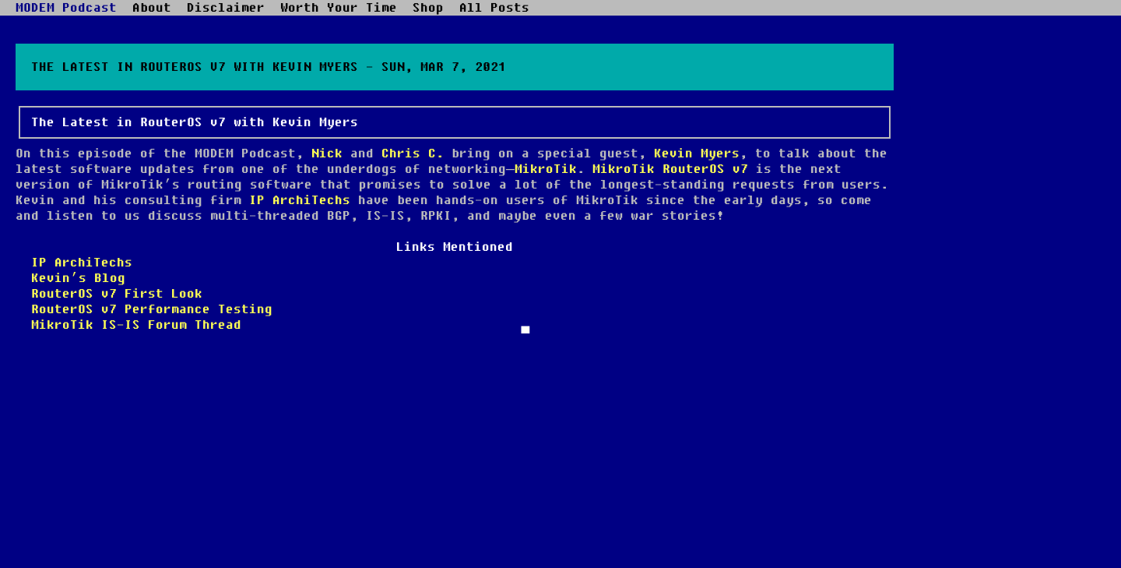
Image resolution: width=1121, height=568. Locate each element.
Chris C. (412, 153)
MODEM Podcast (66, 8)
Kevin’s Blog (78, 278)
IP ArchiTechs (299, 200)
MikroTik (546, 169)
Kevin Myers (697, 153)
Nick (327, 153)
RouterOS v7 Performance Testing (151, 309)
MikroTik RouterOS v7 (670, 169)
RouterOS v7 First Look (116, 294)
